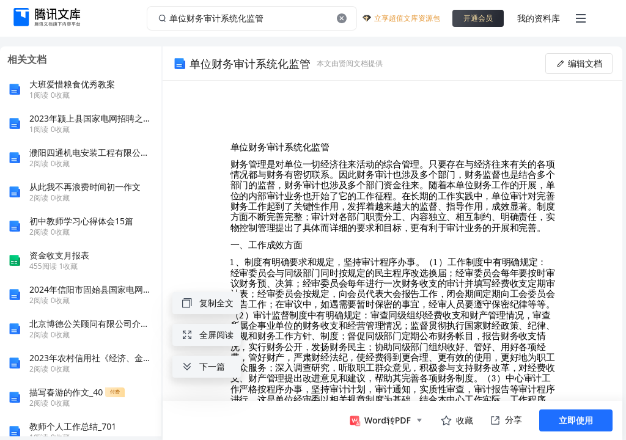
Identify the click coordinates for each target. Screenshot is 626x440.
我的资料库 (538, 18)
